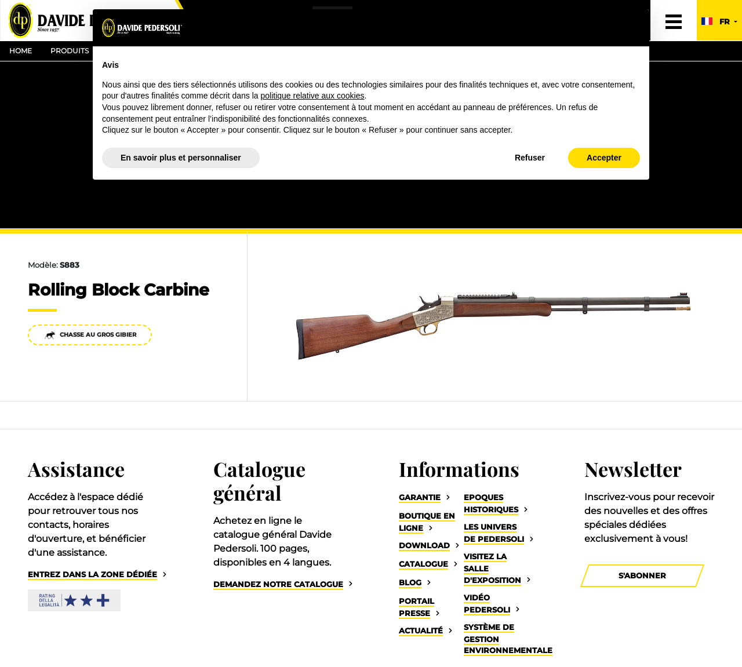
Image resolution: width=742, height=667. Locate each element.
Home (20, 50)
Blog (410, 582)
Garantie (420, 497)
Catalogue (423, 564)
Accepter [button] (604, 157)
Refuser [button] (530, 157)
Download (424, 545)
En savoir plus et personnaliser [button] (181, 157)
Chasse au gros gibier (90, 335)
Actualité (421, 630)
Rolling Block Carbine (118, 290)
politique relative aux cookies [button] (312, 95)
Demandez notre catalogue (278, 584)
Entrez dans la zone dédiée (92, 574)
